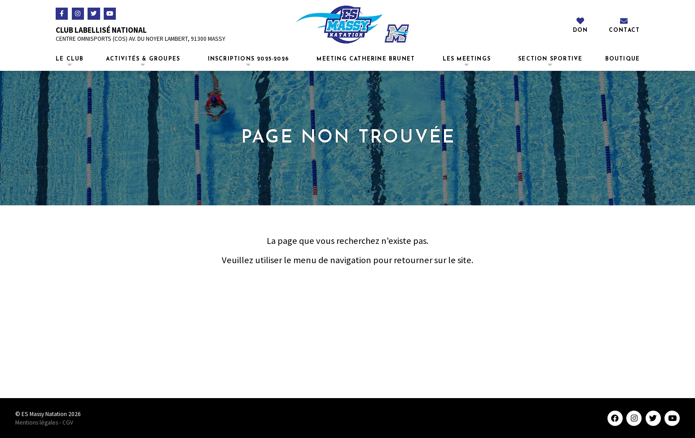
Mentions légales (36, 422)
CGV (67, 422)
